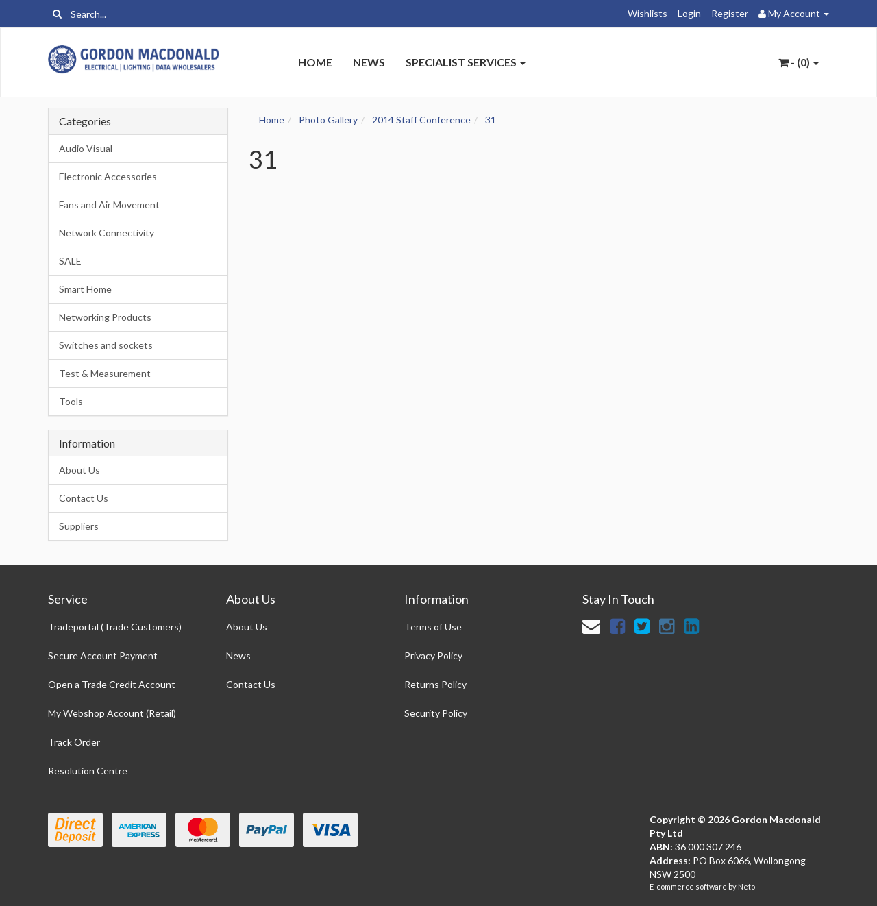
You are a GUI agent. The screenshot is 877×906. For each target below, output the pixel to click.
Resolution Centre (87, 770)
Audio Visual (85, 148)
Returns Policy (435, 684)
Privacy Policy (433, 655)
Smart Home (85, 289)
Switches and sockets (106, 345)
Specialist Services (466, 62)
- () (798, 62)
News (369, 62)
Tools (71, 401)
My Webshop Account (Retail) (112, 713)
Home (315, 62)
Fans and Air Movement (109, 204)
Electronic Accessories (108, 176)
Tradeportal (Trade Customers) (115, 627)
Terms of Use (433, 627)
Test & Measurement (105, 373)
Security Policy (435, 713)
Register (729, 13)
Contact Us (83, 498)
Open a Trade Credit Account (111, 684)
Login (689, 13)
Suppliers (79, 526)
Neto (746, 886)
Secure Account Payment (103, 655)
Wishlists (647, 13)
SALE (70, 261)
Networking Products (105, 317)
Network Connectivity (106, 232)
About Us (79, 470)
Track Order (74, 742)
